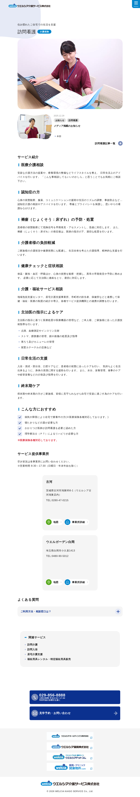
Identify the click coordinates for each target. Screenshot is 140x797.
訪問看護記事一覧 (105, 143)
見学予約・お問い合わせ (55, 713)
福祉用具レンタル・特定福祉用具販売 (49, 659)
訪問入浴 (32, 649)
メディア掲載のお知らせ (67, 126)
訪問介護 (32, 644)
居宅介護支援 (35, 654)
